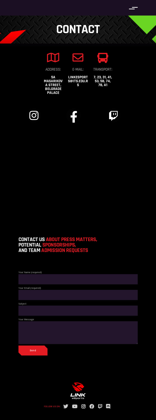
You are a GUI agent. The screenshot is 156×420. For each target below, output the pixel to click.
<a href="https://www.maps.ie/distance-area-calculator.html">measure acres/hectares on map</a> (78, 178)
